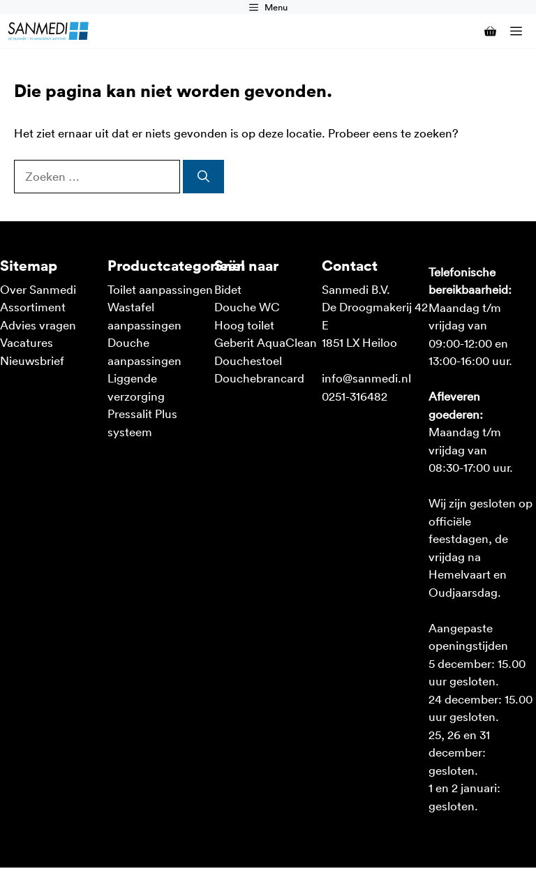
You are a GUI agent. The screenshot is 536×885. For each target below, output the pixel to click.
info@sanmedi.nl (366, 377)
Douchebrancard (259, 377)
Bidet (227, 289)
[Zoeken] (203, 176)
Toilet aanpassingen (160, 289)
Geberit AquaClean (265, 342)
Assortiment (33, 306)
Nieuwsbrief (32, 360)
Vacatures (26, 342)
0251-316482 (354, 395)
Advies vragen (38, 324)
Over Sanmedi (38, 289)
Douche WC (247, 306)
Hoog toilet (244, 324)
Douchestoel (248, 360)
